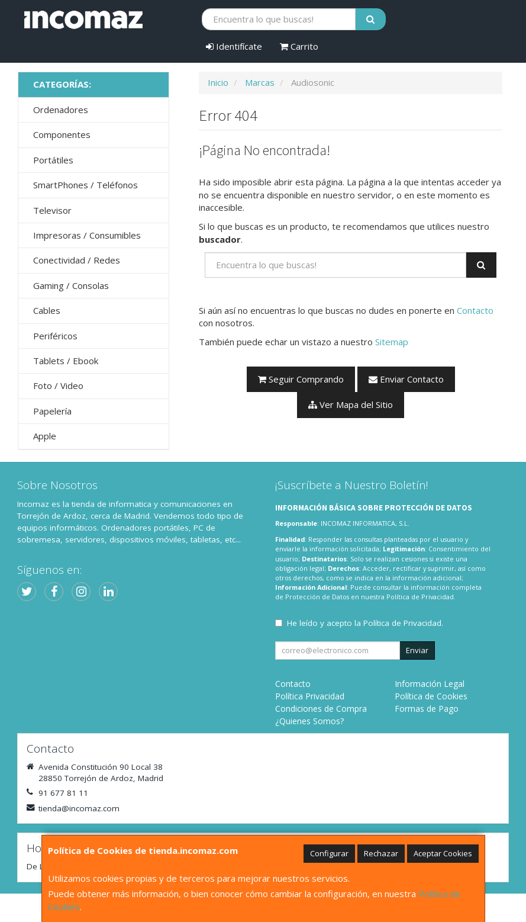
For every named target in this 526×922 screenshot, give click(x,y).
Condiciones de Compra (321, 708)
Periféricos (55, 336)
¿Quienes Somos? (309, 721)
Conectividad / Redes (76, 260)
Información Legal (429, 683)
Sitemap (391, 342)
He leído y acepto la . (365, 623)
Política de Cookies (431, 696)
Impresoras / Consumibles (87, 235)
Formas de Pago (427, 708)
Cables (46, 310)
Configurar (329, 853)
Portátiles (53, 160)
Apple (44, 436)
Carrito (299, 46)
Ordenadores (60, 109)
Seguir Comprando (301, 379)
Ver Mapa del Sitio (350, 404)
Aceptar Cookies (443, 853)
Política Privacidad (309, 696)
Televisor (52, 210)
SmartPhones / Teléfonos (85, 185)
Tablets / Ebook (65, 361)
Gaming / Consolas (71, 285)
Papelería (52, 411)
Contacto (475, 310)
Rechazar (381, 853)
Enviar (417, 650)
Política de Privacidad (420, 596)
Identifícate (234, 46)
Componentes (62, 134)
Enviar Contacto (406, 379)
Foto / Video (58, 385)
